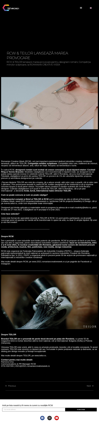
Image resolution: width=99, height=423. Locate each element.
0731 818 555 (7, 366)
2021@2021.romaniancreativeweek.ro (32, 366)
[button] (81, 7)
